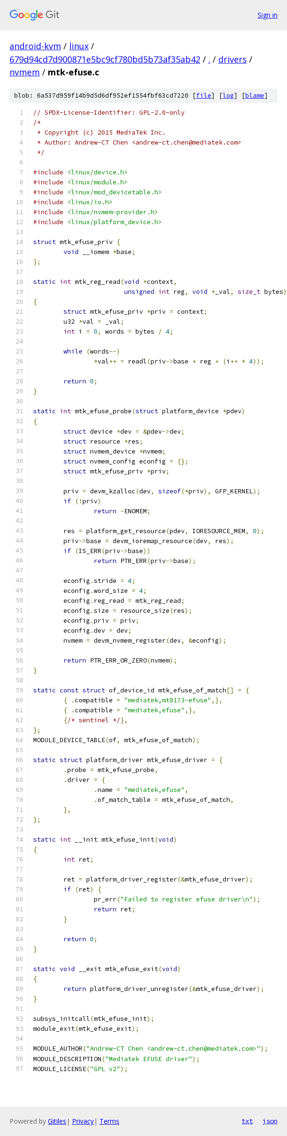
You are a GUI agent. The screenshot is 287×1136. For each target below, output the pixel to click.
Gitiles (57, 1121)
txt (247, 1121)
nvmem (24, 72)
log (228, 95)
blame (254, 95)
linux (79, 46)
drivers (232, 59)
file (203, 95)
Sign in (268, 14)
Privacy (83, 1121)
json (270, 1121)
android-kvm (35, 46)
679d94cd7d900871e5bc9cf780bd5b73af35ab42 (104, 59)
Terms (109, 1121)
